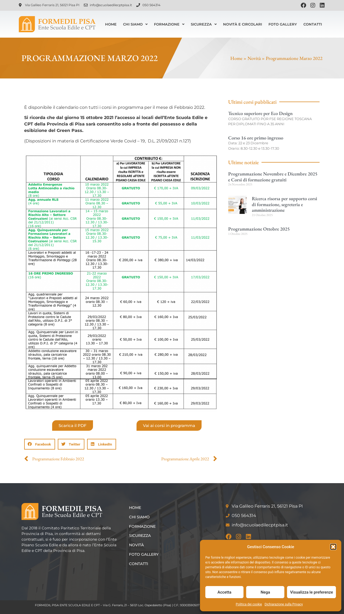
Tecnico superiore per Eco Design (260, 113)
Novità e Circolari (242, 24)
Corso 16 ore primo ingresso (255, 138)
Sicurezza (204, 24)
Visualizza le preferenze (311, 592)
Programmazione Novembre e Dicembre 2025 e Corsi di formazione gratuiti (272, 177)
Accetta (224, 592)
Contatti (312, 24)
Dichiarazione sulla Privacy (284, 604)
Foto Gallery (282, 24)
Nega (265, 592)
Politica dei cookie (249, 604)
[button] (333, 547)
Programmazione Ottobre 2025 (259, 229)
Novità (254, 58)
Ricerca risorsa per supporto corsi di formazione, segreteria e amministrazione (284, 204)
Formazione (169, 24)
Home (111, 24)
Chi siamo (135, 24)
